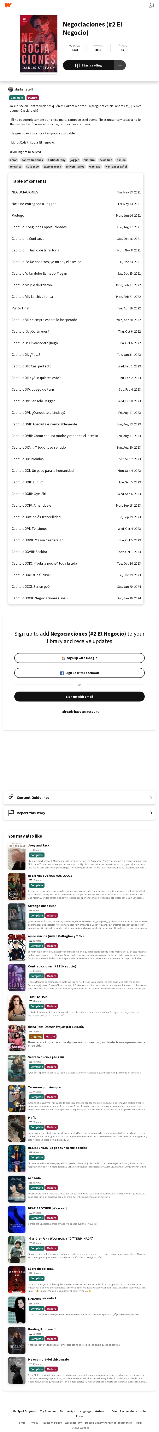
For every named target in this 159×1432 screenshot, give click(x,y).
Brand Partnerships (124, 1411)
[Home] (77, 5)
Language (85, 1411)
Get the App (67, 1411)
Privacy (33, 1423)
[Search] (151, 5)
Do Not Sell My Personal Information (108, 1423)
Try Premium (48, 1411)
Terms (21, 1423)
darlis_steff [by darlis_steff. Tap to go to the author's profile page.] (24, 89)
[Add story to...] (120, 65)
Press (79, 1416)
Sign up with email (79, 697)
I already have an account (79, 711)
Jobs (143, 1411)
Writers (99, 1411)
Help (139, 1423)
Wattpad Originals (25, 1411)
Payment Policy (52, 1423)
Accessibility (73, 1423)
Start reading (88, 65)
